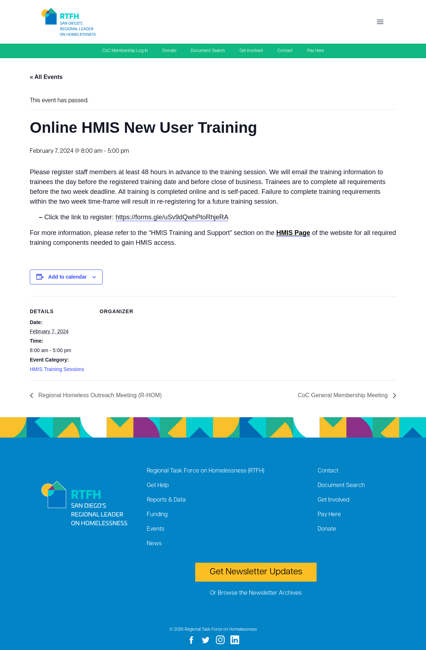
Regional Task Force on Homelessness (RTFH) (205, 471)
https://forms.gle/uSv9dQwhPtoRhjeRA (172, 217)
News (154, 544)
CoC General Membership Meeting (343, 395)
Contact (285, 51)
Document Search (208, 51)
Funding (157, 515)
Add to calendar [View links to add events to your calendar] (67, 277)
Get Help (158, 486)
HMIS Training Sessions (57, 369)
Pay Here (315, 51)
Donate (169, 51)
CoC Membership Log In (125, 51)
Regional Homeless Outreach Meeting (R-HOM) (99, 395)
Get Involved (251, 51)
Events (155, 529)
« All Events (46, 77)
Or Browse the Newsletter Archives (256, 593)
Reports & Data (166, 500)
